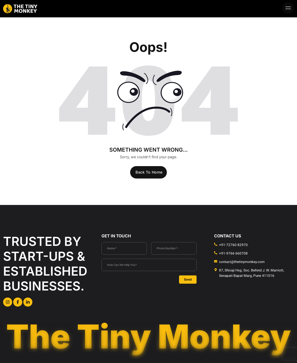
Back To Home (149, 172)
